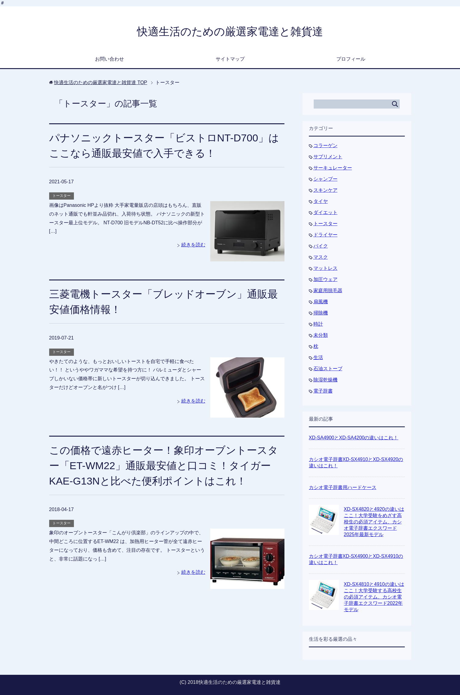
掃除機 (320, 312)
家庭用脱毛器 (327, 290)
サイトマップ (230, 59)
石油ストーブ (327, 368)
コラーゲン (325, 145)
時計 (318, 324)
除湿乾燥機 (325, 379)
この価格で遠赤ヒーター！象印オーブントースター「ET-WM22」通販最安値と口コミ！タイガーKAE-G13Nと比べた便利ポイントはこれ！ (163, 465)
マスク (320, 257)
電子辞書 (323, 390)
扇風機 (320, 301)
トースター (61, 196)
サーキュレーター (332, 167)
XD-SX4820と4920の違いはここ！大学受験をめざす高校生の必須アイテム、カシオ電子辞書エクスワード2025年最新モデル (374, 522)
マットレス (325, 268)
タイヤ (320, 201)
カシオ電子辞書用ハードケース (342, 487)
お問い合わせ (109, 59)
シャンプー (325, 179)
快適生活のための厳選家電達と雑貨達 (230, 31)
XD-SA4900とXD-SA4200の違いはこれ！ (353, 437)
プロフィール (350, 59)
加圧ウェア (325, 279)
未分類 (320, 335)
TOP (100, 82)
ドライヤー (325, 234)
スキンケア (325, 190)
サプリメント (327, 156)
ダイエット (325, 212)
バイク (320, 245)
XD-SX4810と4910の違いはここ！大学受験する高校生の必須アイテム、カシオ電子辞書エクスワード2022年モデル (374, 597)
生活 (318, 357)
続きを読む (193, 244)
